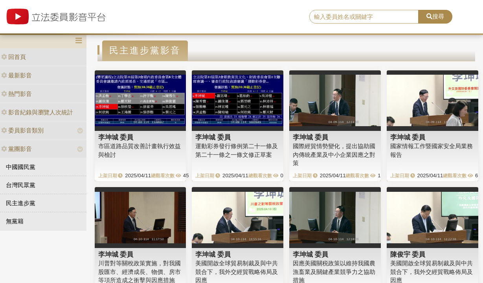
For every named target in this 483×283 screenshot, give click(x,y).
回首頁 (13, 56)
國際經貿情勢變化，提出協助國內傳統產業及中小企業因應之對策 (334, 154)
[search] (364, 17)
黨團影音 (16, 148)
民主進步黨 (20, 203)
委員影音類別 (22, 130)
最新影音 (16, 75)
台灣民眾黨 (20, 185)
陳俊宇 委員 (408, 254)
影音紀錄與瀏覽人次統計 (37, 112)
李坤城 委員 (116, 137)
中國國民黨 (20, 167)
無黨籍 (15, 221)
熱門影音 (16, 93)
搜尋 (435, 16)
